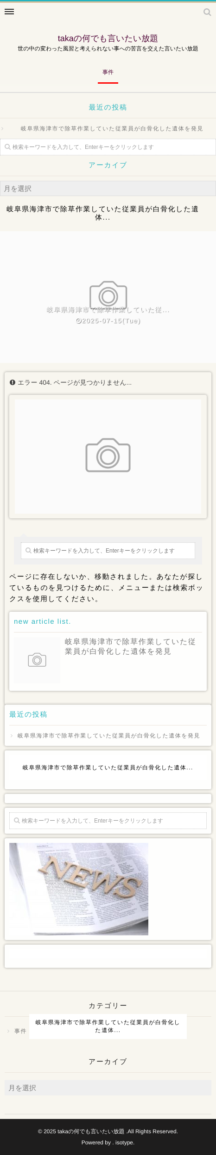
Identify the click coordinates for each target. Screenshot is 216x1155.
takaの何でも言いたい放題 (108, 38)
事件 (108, 72)
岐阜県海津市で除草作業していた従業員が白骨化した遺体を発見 (112, 128)
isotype (124, 1142)
